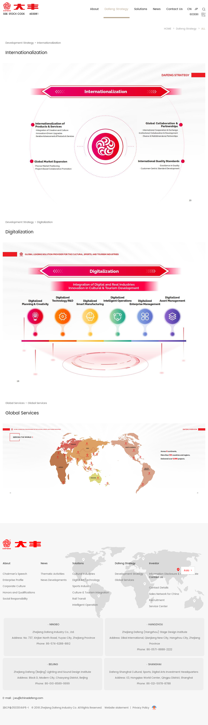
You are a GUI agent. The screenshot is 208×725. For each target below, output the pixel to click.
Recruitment (157, 600)
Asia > (188, 570)
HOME (167, 29)
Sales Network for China (164, 594)
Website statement (117, 708)
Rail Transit (79, 599)
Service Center (158, 606)
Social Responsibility (15, 599)
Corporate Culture (14, 586)
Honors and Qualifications (19, 592)
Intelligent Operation (85, 605)
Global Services (15, 403)
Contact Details (158, 588)
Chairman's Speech (15, 574)
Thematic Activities (52, 574)
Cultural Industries (83, 574)
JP (196, 9)
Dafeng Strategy (186, 29)
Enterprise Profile (13, 580)
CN (189, 9)
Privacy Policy (141, 708)
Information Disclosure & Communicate (173, 574)
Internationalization (49, 43)
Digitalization (45, 222)
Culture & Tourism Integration (90, 592)
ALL (203, 29)
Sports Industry (81, 586)
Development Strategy (19, 43)
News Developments (54, 580)
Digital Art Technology (86, 580)
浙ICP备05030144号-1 (16, 708)
